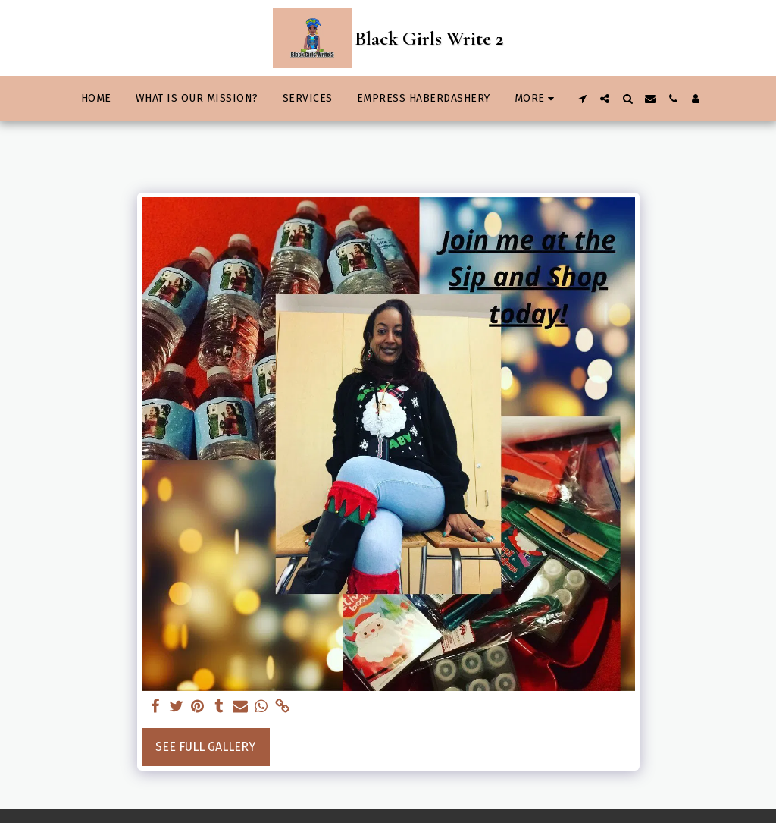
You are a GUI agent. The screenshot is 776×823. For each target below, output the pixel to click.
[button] (582, 98)
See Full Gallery (205, 747)
